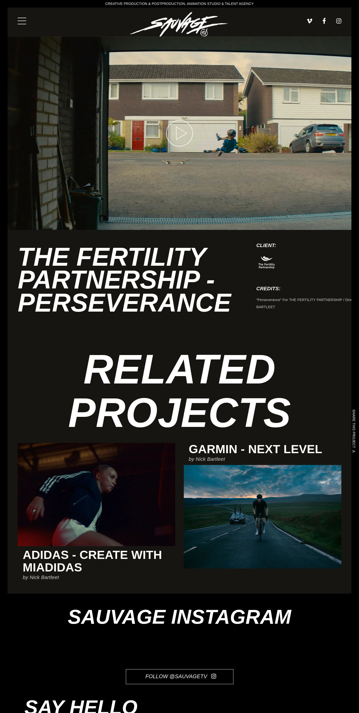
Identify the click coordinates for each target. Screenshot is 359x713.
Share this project (354, 429)
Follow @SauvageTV (180, 676)
